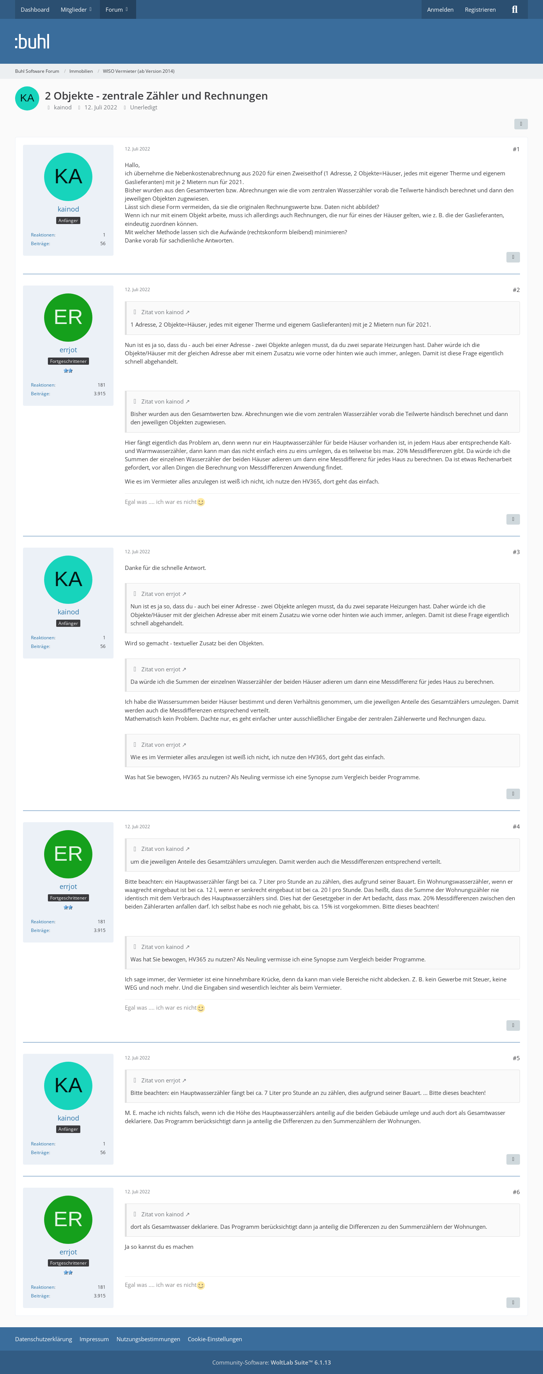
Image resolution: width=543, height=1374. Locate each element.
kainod (63, 107)
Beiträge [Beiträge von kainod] (40, 243)
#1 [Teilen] (516, 149)
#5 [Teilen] (516, 1058)
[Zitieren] (513, 257)
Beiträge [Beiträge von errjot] (40, 393)
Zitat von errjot (160, 593)
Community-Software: (271, 1362)
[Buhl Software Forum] (271, 41)
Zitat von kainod (162, 312)
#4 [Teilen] (516, 826)
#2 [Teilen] (516, 289)
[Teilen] (521, 124)
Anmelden (440, 9)
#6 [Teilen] (516, 1192)
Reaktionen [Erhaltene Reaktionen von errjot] (42, 385)
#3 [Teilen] (516, 552)
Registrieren (480, 9)
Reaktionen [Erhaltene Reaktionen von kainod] (42, 235)
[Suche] (515, 9)
